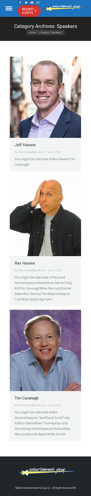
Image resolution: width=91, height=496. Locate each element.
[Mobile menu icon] (9, 8)
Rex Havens (25, 263)
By (30, 152)
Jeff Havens (25, 145)
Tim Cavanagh (27, 398)
